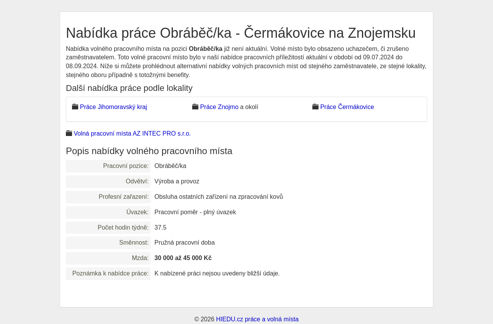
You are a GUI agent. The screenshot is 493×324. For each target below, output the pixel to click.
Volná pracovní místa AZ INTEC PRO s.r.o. (132, 133)
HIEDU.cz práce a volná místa (257, 319)
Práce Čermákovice (347, 107)
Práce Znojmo (219, 107)
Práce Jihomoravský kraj (113, 107)
